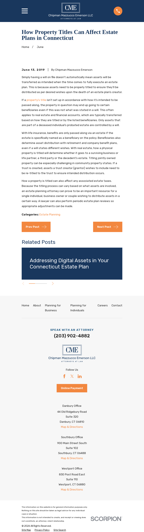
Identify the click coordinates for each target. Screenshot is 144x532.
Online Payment (72, 388)
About (37, 305)
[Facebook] (64, 376)
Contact (116, 305)
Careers (103, 305)
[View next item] (53, 283)
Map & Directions (72, 426)
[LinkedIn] (80, 376)
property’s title (36, 100)
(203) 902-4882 (72, 336)
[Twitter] (72, 376)
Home (25, 305)
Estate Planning (49, 214)
